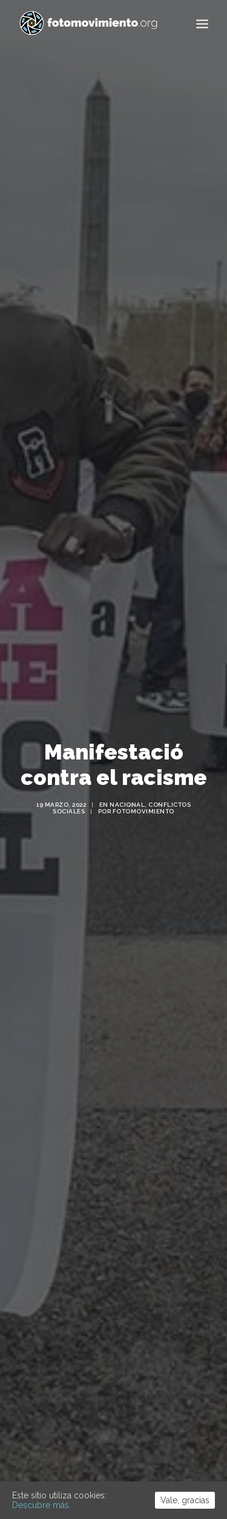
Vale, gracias (184, 1500)
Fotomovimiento (143, 796)
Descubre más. (41, 1505)
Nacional (127, 789)
